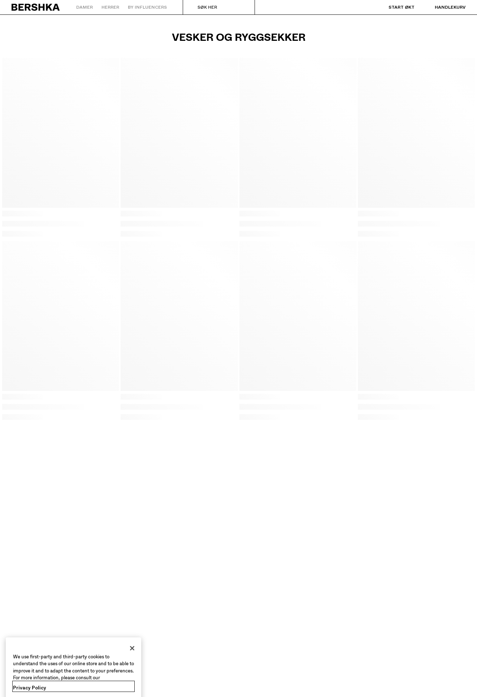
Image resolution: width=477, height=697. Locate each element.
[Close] (132, 657)
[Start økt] (394, 7)
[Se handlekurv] (442, 7)
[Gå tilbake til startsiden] (36, 7)
